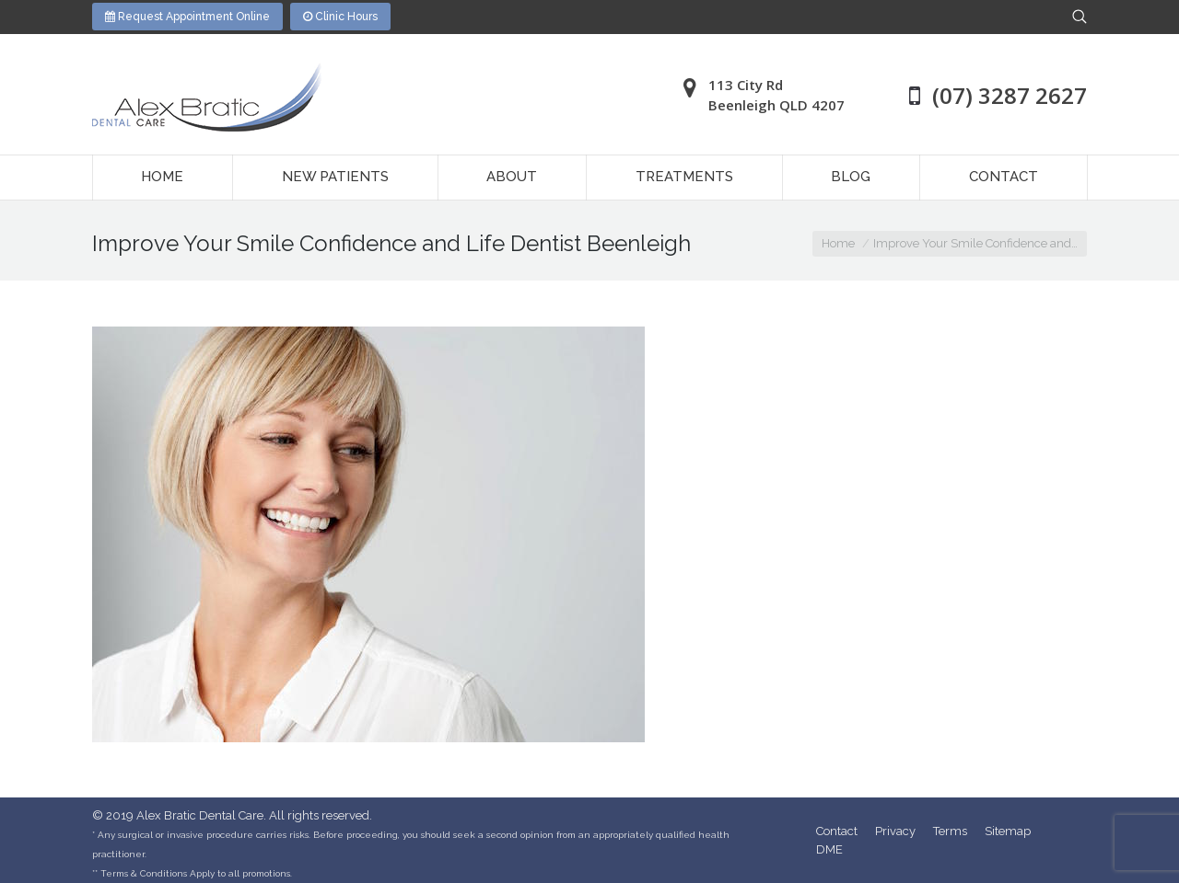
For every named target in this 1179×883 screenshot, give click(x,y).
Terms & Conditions (143, 873)
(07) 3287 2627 (1009, 95)
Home (838, 243)
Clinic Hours (340, 16)
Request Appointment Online (187, 16)
